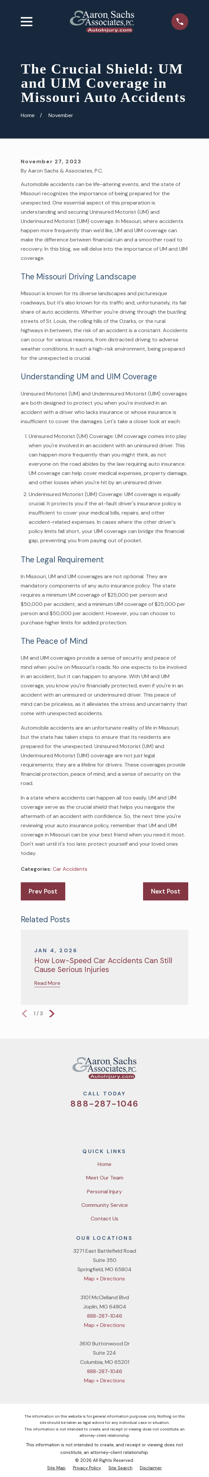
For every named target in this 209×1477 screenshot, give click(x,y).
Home (104, 1164)
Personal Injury (104, 1191)
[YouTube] (112, 1124)
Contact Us (104, 1218)
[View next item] (51, 1013)
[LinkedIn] (129, 1124)
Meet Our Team (104, 1177)
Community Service (104, 1205)
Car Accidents (70, 868)
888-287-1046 (104, 1103)
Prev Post (43, 891)
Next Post (165, 891)
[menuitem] (56, 1468)
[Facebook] (96, 1124)
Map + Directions (104, 1278)
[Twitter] (79, 1124)
